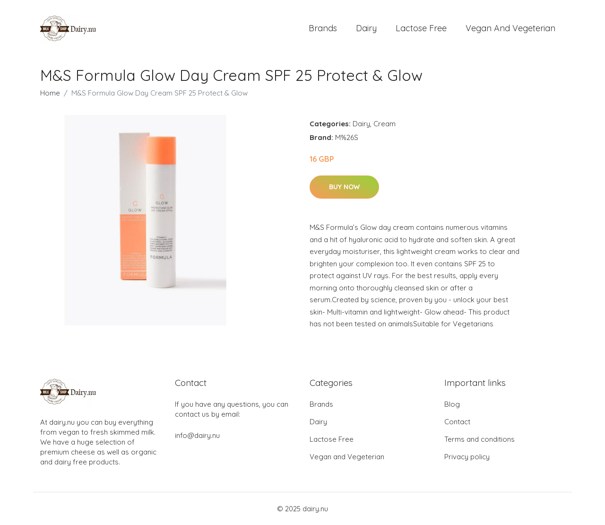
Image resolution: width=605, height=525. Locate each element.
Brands (323, 28)
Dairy (366, 28)
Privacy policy (467, 456)
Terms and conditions (479, 439)
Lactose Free (421, 28)
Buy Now (344, 187)
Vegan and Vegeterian (510, 28)
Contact (457, 421)
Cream (384, 123)
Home (50, 92)
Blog (452, 404)
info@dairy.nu (197, 435)
